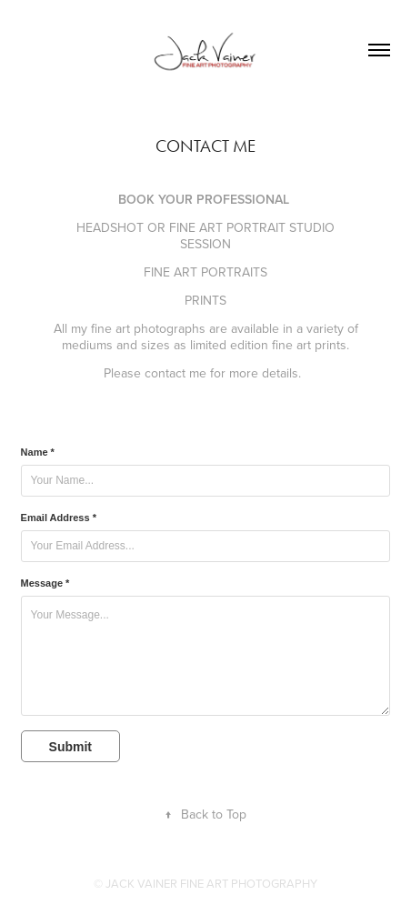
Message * (45, 583)
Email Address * (58, 517)
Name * (38, 452)
